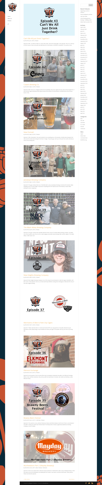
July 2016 (82, 85)
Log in (81, 133)
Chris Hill (26, 40)
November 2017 (83, 57)
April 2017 (82, 71)
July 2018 (82, 45)
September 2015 (83, 103)
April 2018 (82, 49)
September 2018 (83, 41)
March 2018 (82, 51)
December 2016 (83, 79)
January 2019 (83, 37)
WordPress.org (83, 140)
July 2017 (82, 65)
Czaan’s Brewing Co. (31, 84)
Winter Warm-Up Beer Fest (86, 22)
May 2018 (82, 47)
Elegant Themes (33, 483)
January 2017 (83, 77)
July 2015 (82, 107)
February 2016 (83, 93)
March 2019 (82, 33)
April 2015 (82, 113)
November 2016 (83, 81)
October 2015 (83, 101)
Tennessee (44, 467)
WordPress (45, 483)
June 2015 (82, 109)
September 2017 (83, 61)
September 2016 (83, 83)
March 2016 (82, 91)
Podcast (9, 20)
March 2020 (82, 27)
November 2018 (83, 39)
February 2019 (83, 35)
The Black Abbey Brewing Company (37, 227)
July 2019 (82, 31)
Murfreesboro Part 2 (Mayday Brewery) (39, 465)
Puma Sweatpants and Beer (86, 14)
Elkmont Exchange (31, 370)
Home (9, 16)
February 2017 (83, 75)
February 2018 (83, 53)
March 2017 (82, 73)
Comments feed (83, 138)
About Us (10, 18)
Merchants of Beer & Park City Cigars (38, 322)
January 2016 (83, 95)
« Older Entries (27, 479)
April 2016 (82, 89)
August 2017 (83, 63)
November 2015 (83, 99)
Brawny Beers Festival (32, 418)
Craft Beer (38, 420)
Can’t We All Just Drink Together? (36, 38)
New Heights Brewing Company (36, 275)
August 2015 (83, 105)
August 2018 (83, 43)
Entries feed (82, 135)
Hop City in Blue (83, 16)
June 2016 (82, 87)
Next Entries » (72, 479)
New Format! (29, 132)
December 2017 (83, 55)
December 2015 (83, 97)
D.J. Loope (82, 124)
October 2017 (83, 59)
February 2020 (83, 29)
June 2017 (82, 67)
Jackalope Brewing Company (35, 180)
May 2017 (82, 69)
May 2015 (82, 111)
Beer (37, 467)
